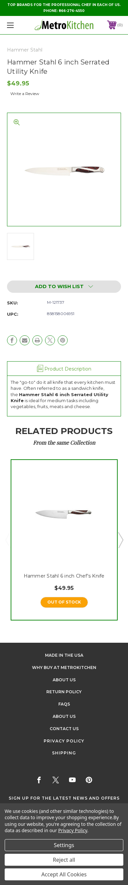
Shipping (64, 752)
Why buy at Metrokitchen (64, 667)
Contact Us (64, 728)
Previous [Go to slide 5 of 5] (7, 539)
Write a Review (24, 93)
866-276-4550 (72, 11)
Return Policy (64, 691)
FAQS (64, 704)
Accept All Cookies (64, 874)
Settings (64, 845)
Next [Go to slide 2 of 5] (120, 539)
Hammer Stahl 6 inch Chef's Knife (64, 576)
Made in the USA (64, 655)
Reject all (64, 859)
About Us (64, 679)
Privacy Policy (64, 740)
